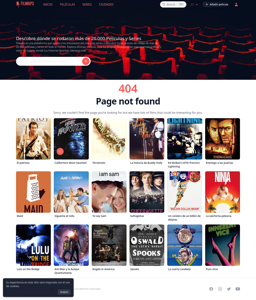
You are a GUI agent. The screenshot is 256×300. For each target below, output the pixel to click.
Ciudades (106, 4)
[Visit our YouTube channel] (238, 289)
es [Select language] (195, 4)
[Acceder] (236, 4)
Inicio (48, 4)
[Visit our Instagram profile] (220, 289)
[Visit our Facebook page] (211, 289)
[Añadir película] (216, 4)
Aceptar (64, 292)
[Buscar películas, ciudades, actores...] (173, 4)
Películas (67, 4)
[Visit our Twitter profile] (229, 289)
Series (87, 4)
